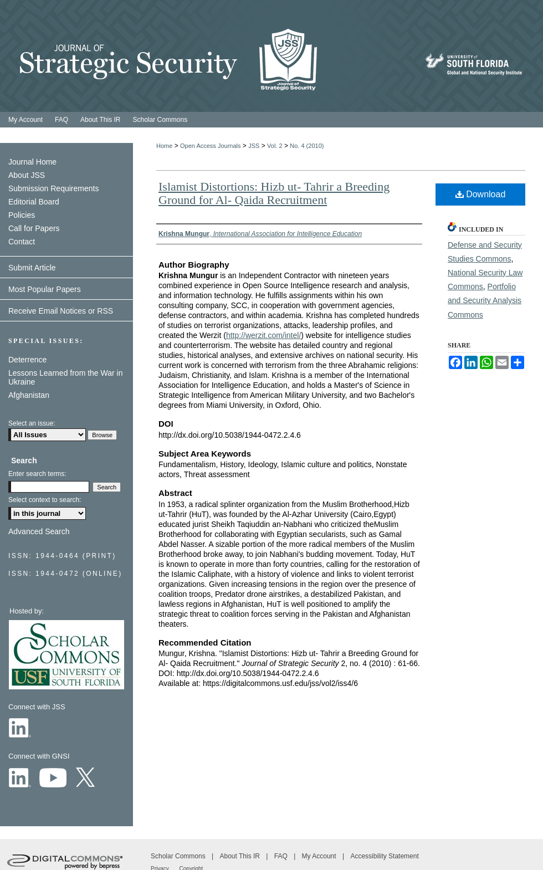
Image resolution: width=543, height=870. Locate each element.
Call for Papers (34, 228)
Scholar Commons (179, 856)
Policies (21, 215)
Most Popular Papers (44, 289)
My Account (320, 856)
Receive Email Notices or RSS (60, 310)
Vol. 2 (275, 145)
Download (480, 194)
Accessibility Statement (384, 856)
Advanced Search (39, 531)
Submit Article (32, 267)
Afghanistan (28, 395)
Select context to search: (44, 500)
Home (164, 145)
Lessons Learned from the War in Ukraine (65, 377)
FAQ (281, 856)
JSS (253, 145)
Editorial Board (33, 201)
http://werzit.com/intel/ (263, 335)
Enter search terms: (37, 474)
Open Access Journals (210, 145)
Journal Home (32, 161)
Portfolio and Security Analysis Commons (484, 300)
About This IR (241, 856)
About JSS (26, 175)
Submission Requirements (53, 188)
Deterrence (27, 359)
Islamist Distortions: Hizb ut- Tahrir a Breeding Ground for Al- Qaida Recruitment (274, 193)
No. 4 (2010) (307, 145)
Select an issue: (31, 423)
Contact (21, 241)
